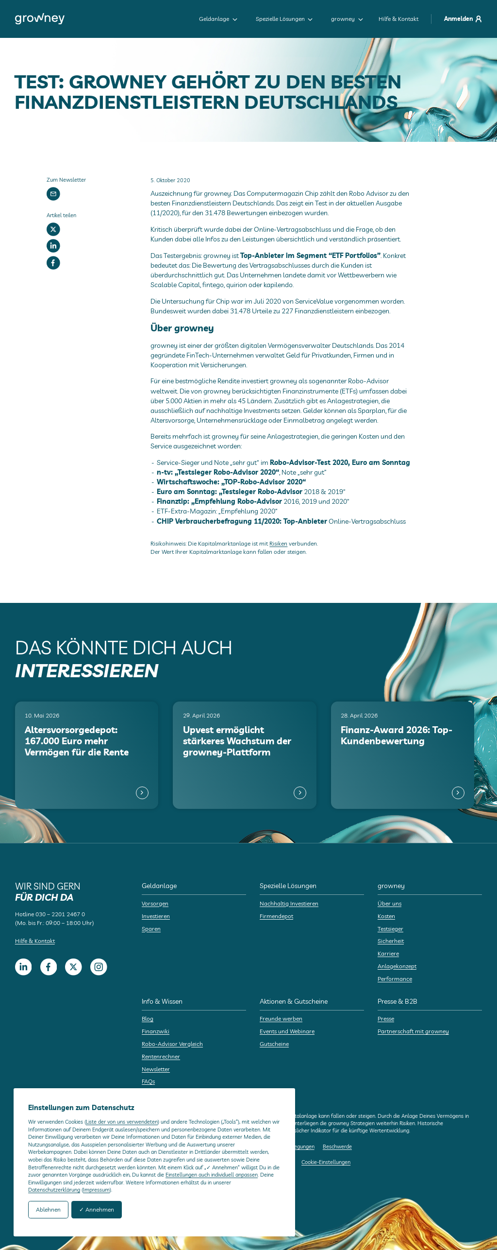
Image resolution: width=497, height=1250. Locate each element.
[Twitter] (53, 229)
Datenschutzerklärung (54, 1189)
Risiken (278, 543)
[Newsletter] (53, 194)
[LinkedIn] (53, 246)
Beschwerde (337, 1146)
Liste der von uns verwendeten (122, 1121)
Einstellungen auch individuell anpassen (212, 1174)
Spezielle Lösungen (284, 18)
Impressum (96, 1189)
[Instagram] (98, 967)
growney (347, 18)
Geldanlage (218, 18)
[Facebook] (53, 263)
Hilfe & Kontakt (398, 18)
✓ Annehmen (96, 1209)
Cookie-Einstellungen (325, 1162)
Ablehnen (48, 1209)
